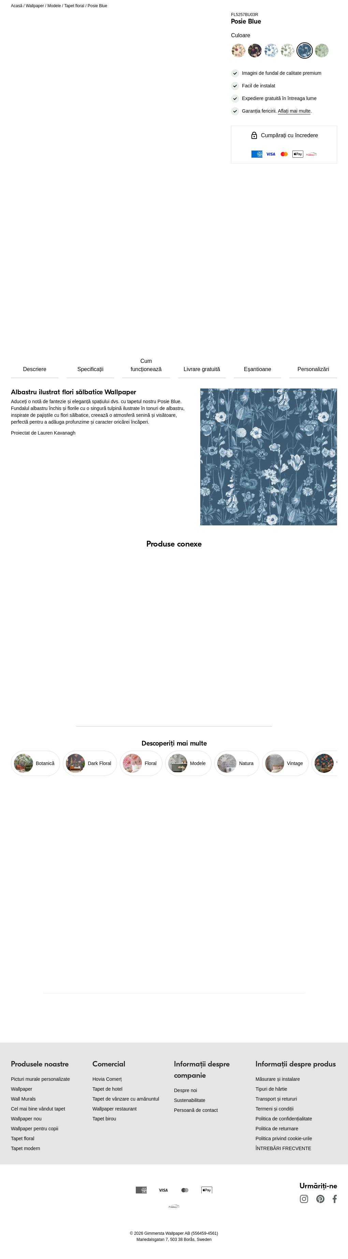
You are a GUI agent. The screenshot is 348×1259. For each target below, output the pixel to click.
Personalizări (313, 369)
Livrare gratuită (202, 369)
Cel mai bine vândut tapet (38, 1109)
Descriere (34, 369)
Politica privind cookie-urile (284, 1138)
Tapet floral (74, 5)
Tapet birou (104, 1118)
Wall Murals (23, 1099)
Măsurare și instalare (278, 1079)
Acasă (16, 5)
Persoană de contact (196, 1110)
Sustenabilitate (189, 1100)
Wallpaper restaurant (114, 1109)
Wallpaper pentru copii (34, 1128)
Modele (54, 5)
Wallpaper (35, 5)
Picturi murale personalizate (40, 1079)
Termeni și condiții (274, 1109)
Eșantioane (257, 369)
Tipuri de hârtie (271, 1089)
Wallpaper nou (26, 1118)
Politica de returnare (277, 1128)
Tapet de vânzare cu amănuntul (125, 1099)
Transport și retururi (276, 1099)
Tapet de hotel (107, 1089)
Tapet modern (25, 1148)
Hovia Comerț (107, 1079)
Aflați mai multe (294, 111)
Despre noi (185, 1090)
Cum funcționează (146, 365)
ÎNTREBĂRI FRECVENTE (283, 1148)
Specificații (90, 369)
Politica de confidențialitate (284, 1118)
